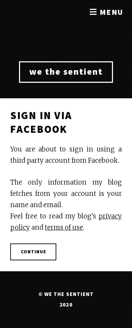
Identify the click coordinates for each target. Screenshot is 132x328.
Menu (111, 12)
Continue (33, 252)
